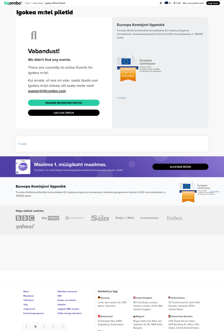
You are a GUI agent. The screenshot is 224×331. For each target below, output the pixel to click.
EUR (177, 3)
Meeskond (28, 295)
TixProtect (28, 300)
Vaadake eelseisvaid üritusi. (63, 103)
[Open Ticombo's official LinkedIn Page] (62, 326)
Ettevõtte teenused (67, 291)
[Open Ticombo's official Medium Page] (53, 326)
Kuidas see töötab (67, 300)
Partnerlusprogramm (33, 313)
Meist (26, 291)
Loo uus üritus (64, 113)
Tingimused (29, 308)
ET (168, 3)
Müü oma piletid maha (193, 3)
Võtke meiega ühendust (70, 313)
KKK (60, 295)
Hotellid (61, 304)
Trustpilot (121, 97)
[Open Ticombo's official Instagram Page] (44, 326)
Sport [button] (27, 3)
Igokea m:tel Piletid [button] (55, 3)
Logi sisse (213, 3)
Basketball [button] (38, 3)
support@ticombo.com (47, 91)
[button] (13, 3)
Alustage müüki (180, 167)
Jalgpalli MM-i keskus (68, 308)
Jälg (25, 304)
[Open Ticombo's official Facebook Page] (23, 172)
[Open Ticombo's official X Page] (35, 326)
